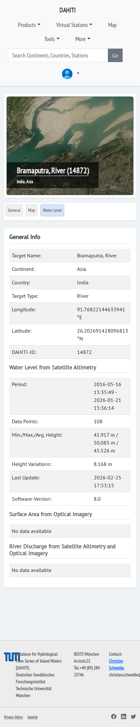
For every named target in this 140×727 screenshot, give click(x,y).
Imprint (32, 717)
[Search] (58, 55)
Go (115, 55)
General (14, 210)
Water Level (52, 210)
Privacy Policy (13, 717)
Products (27, 25)
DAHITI (67, 10)
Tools (49, 39)
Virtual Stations (72, 25)
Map (112, 25)
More (80, 39)
